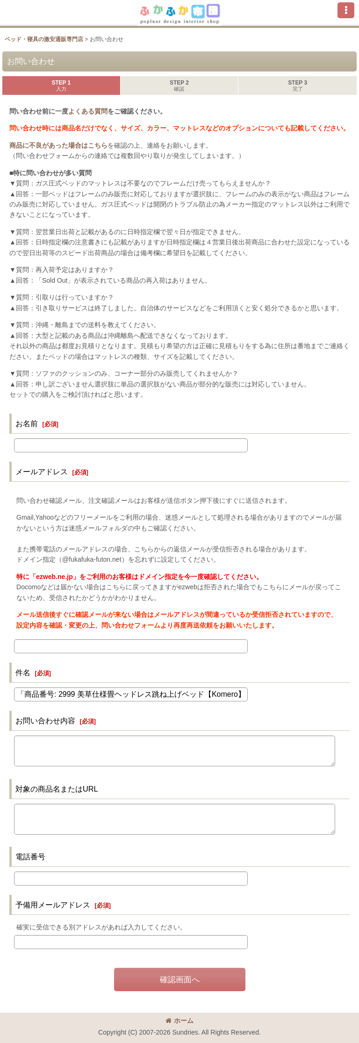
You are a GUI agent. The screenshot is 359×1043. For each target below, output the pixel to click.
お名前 (26, 423)
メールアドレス (41, 471)
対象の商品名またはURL (56, 789)
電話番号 (30, 856)
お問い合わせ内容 (45, 720)
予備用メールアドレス (52, 904)
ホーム (179, 1020)
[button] (345, 10)
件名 (22, 672)
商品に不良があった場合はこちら (58, 145)
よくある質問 (88, 111)
